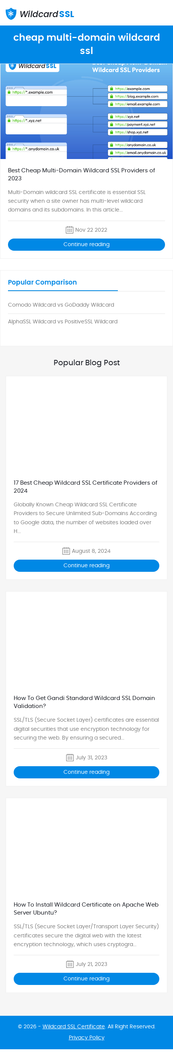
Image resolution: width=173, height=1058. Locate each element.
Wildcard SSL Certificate (74, 1026)
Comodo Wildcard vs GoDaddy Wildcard (61, 305)
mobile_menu (162, 13)
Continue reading (86, 244)
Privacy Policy (87, 1037)
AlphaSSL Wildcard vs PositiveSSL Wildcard (62, 322)
